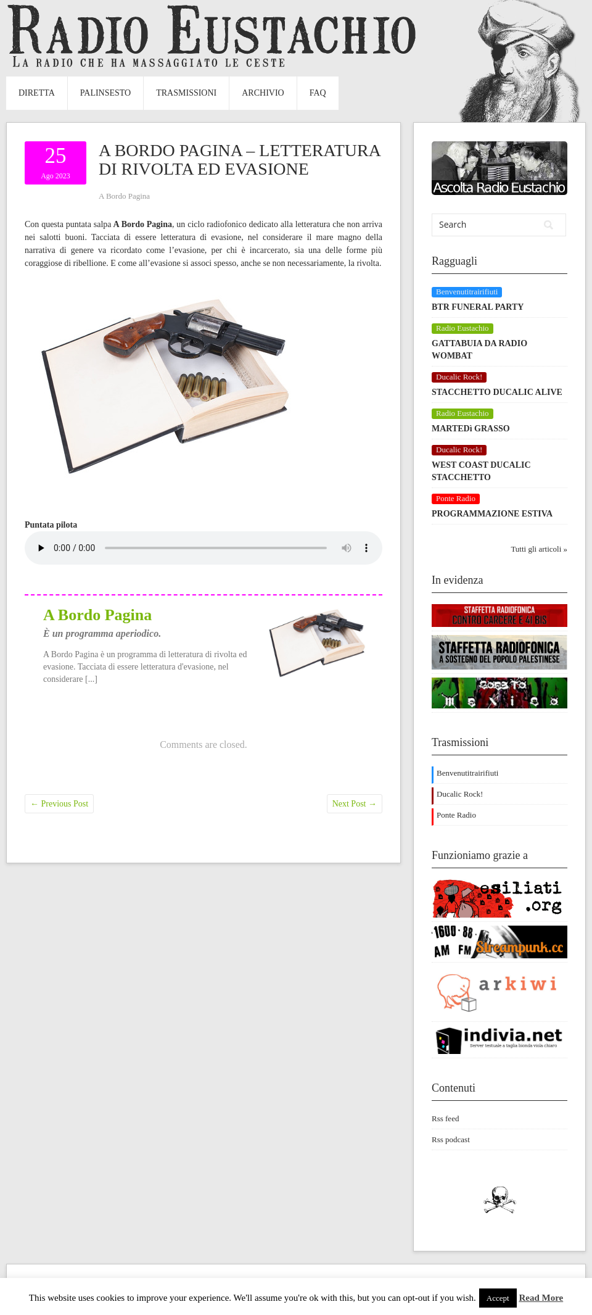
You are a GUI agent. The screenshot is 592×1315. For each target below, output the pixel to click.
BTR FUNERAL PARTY (478, 307)
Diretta (36, 92)
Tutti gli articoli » (539, 549)
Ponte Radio (456, 814)
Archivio (263, 92)
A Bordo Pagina (124, 196)
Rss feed (445, 1118)
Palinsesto (105, 92)
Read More (541, 1298)
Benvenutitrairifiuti (467, 773)
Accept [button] (498, 1298)
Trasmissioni (186, 92)
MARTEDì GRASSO (471, 428)
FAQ (318, 92)
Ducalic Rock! (460, 794)
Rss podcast (451, 1139)
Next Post (354, 803)
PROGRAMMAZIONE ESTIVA (492, 513)
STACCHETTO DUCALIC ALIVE (497, 392)
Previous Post (59, 803)
